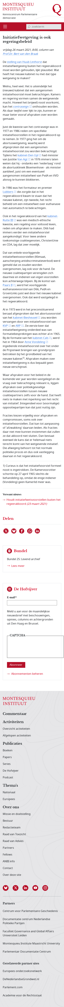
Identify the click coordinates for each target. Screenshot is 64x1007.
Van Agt (22, 159)
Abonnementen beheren (27, 674)
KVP (5, 326)
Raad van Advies (13, 841)
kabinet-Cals (40, 338)
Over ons (11, 807)
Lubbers (8, 192)
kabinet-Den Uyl (28, 155)
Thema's (10, 786)
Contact (8, 868)
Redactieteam (11, 828)
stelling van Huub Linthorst (24, 62)
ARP (18, 326)
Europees (9, 799)
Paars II (7, 285)
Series (7, 764)
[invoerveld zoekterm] (43, 26)
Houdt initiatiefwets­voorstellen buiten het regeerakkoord (33, 502)
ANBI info (9, 861)
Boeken (7, 750)
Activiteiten (13, 722)
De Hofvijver (11, 771)
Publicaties (12, 744)
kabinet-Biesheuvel (25, 318)
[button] (8, 888)
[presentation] (35, 649)
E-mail (11, 597)
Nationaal (9, 792)
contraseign (21, 107)
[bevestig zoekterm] (29, 26)
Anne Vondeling (35, 342)
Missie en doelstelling (17, 814)
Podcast (8, 777)
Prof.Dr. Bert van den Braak (20, 54)
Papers (7, 757)
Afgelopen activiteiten (17, 736)
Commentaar (15, 714)
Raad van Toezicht (14, 834)
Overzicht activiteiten (16, 729)
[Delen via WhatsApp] (29, 531)
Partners (8, 848)
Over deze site (12, 875)
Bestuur (8, 821)
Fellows (7, 855)
